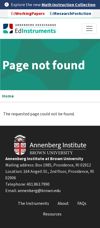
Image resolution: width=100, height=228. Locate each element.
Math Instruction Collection (68, 5)
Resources (52, 214)
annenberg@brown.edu (39, 191)
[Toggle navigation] (89, 28)
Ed (28, 14)
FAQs (81, 203)
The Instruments (33, 203)
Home (8, 96)
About (63, 203)
